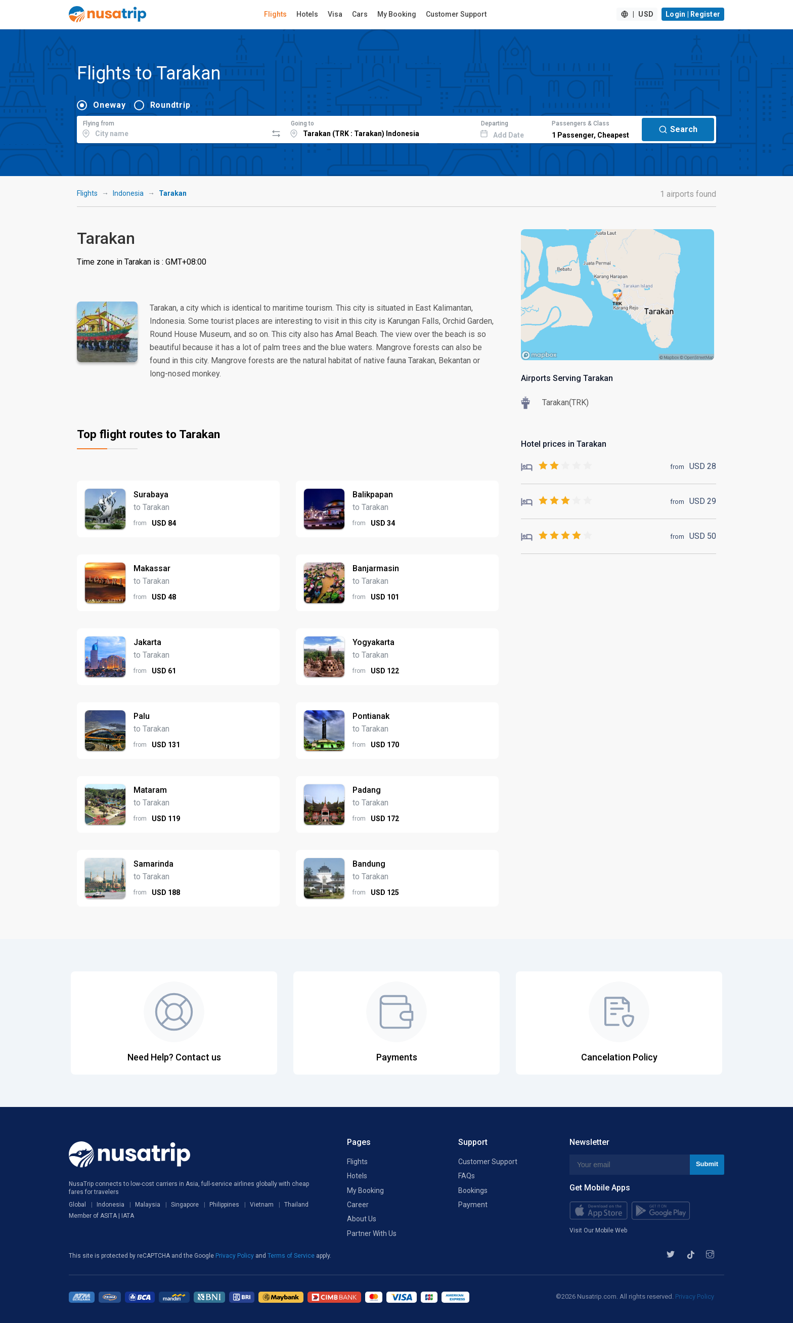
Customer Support (456, 14)
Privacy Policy (235, 1255)
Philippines (224, 1204)
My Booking (396, 14)
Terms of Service (292, 1255)
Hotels (307, 14)
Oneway (109, 105)
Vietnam (262, 1204)
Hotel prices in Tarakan (563, 444)
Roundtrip (170, 105)
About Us (361, 1219)
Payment (473, 1205)
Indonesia (128, 193)
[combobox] (172, 128)
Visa (335, 14)
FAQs (466, 1176)
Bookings (473, 1190)
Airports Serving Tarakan (567, 378)
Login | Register (693, 14)
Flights (275, 14)
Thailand (296, 1204)
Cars (360, 14)
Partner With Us (371, 1233)
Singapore (185, 1204)
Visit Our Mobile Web (598, 1230)
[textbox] (172, 128)
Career (358, 1205)
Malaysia (147, 1204)
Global (77, 1204)
